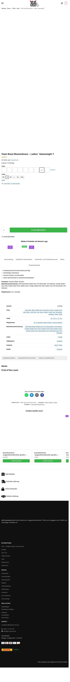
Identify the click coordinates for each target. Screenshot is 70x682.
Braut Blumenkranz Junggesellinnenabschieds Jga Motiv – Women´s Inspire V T (14, 467)
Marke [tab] (62, 272)
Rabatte (3, 596)
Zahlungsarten (5, 593)
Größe (3, 187)
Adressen (4, 625)
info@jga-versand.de (8, 644)
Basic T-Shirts (58, 358)
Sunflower (51, 327)
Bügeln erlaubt (47, 335)
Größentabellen (6, 599)
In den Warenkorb (38, 243)
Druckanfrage (5, 612)
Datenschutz (5, 575)
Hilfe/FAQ (10, 638)
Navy (41, 325)
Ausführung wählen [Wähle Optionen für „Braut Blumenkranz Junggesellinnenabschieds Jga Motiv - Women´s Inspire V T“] (16, 474)
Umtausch (4, 605)
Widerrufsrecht (5, 569)
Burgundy (46, 323)
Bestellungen (5, 620)
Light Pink (33, 325)
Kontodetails (5, 628)
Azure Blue (28, 323)
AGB (2, 572)
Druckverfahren (6, 609)
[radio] (4, 183)
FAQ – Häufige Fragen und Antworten (12, 559)
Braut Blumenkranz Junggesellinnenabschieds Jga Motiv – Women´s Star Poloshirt (46, 467)
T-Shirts (14, 8)
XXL (61, 331)
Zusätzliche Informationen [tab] (24, 272)
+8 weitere (52, 183)
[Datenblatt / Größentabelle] (10, 197)
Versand (16, 638)
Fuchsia (51, 323)
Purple (50, 325)
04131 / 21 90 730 (7, 642)
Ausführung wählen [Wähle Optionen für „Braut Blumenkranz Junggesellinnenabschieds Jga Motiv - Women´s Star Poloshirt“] (48, 474)
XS (51, 331)
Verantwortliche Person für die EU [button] (27, 371)
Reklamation (5, 602)
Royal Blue (59, 325)
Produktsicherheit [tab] (34, 278)
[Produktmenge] (3, 243)
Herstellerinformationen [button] (9, 371)
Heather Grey (58, 323)
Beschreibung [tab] (8, 272)
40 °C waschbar (38, 335)
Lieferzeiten (4, 586)
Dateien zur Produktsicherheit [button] (46, 371)
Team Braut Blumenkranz (37, 417)
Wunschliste (5, 631)
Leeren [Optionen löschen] (3, 193)
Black (33, 323)
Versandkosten (14, 173)
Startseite (3, 8)
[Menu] (4, 3)
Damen (9, 8)
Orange (46, 325)
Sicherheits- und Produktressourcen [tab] (46, 272)
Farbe (3, 179)
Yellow (60, 327)
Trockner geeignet (57, 335)
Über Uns (4, 566)
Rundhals (59, 354)
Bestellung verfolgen (7, 622)
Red (54, 325)
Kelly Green (26, 325)
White (56, 327)
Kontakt (3, 563)
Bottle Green (39, 323)
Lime (38, 325)
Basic (18, 8)
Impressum (4, 578)
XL (58, 331)
